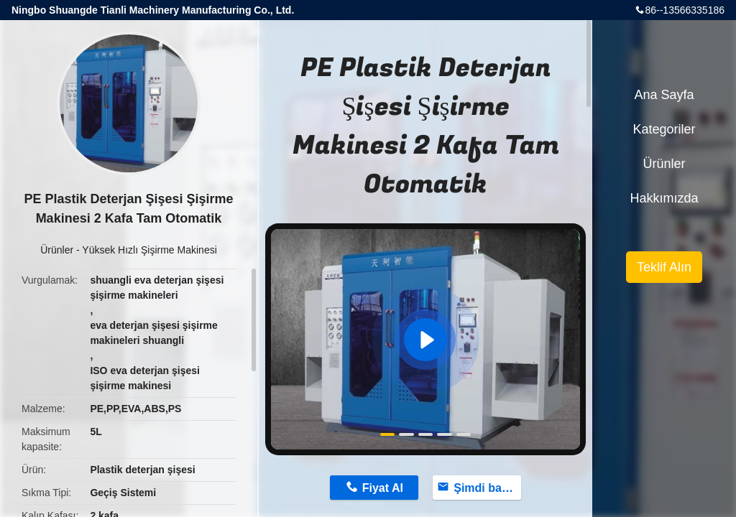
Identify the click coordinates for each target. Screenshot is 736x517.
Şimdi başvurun (487, 488)
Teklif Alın (664, 267)
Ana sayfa (664, 95)
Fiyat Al (382, 488)
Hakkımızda (664, 198)
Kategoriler (663, 129)
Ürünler (56, 250)
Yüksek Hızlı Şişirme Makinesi (149, 250)
